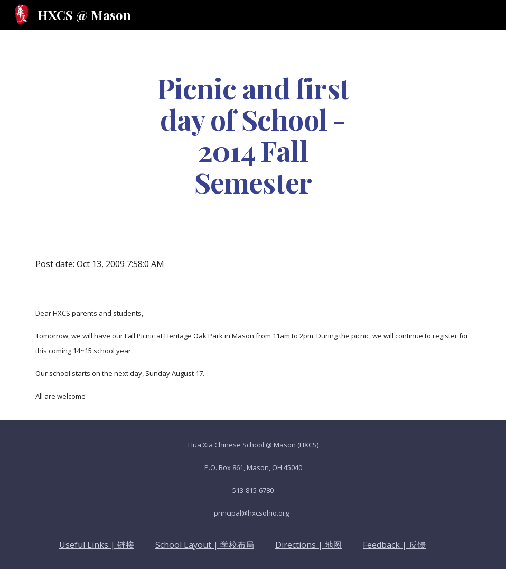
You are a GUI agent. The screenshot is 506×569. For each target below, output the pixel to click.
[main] (253, 134)
